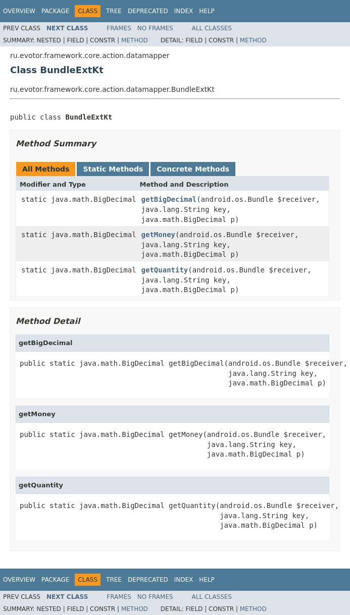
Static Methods (113, 169)
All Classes (212, 28)
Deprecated (148, 11)
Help (207, 11)
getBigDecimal (169, 199)
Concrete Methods (193, 169)
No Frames (155, 28)
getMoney (158, 235)
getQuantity (164, 270)
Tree (114, 11)
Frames (119, 28)
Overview (19, 11)
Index (183, 11)
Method (134, 40)
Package (55, 11)
